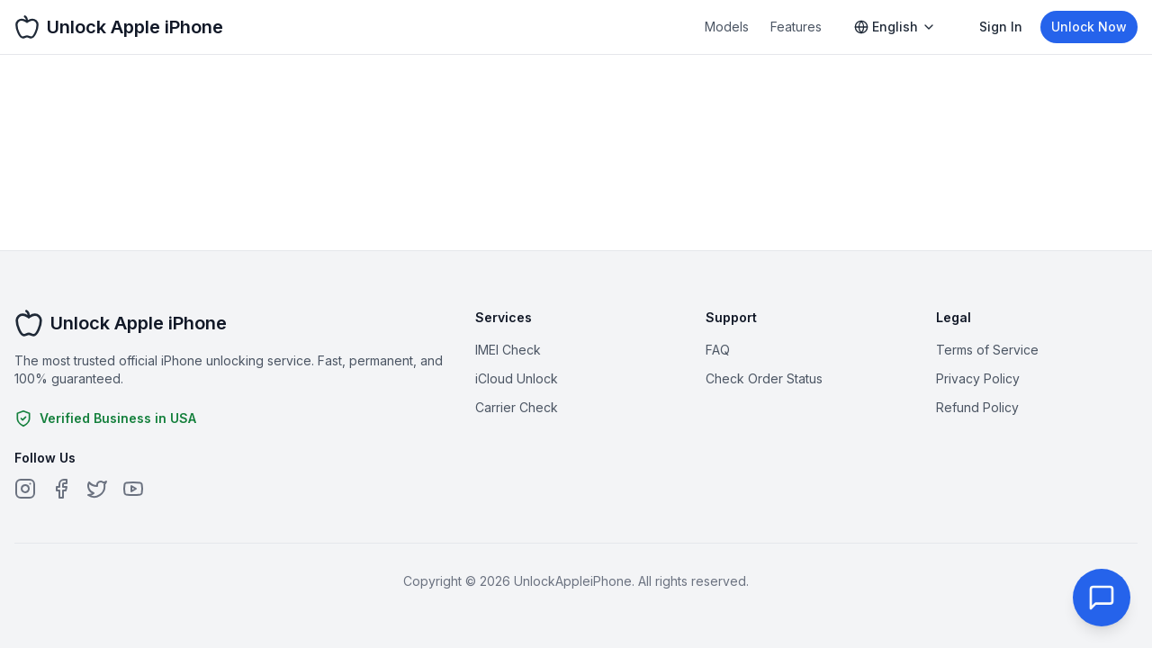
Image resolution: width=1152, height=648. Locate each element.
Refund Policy (977, 407)
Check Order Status (764, 378)
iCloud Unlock (516, 378)
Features (796, 26)
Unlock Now (1089, 26)
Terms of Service (987, 349)
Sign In (1000, 26)
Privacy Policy (978, 378)
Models (727, 26)
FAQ (718, 349)
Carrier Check (516, 407)
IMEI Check (508, 349)
